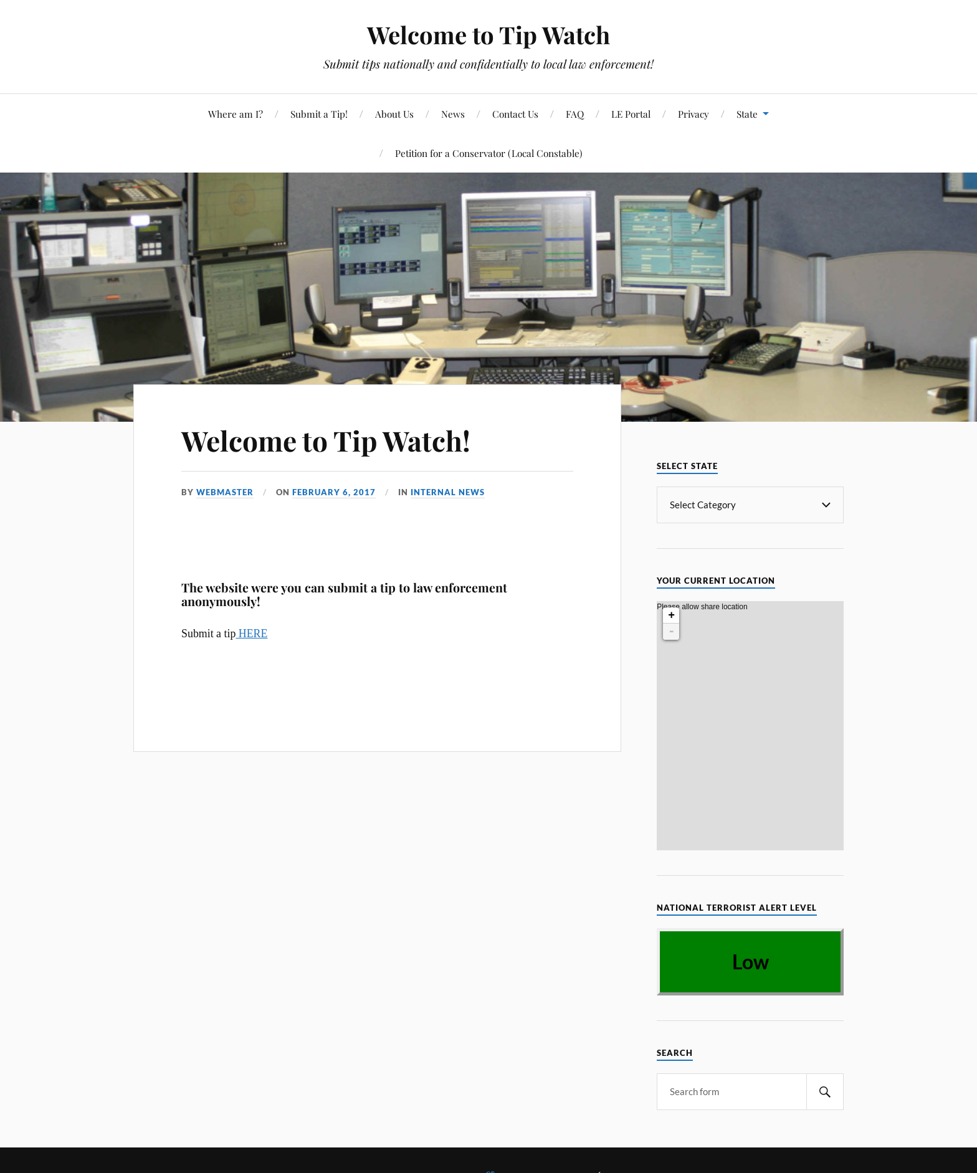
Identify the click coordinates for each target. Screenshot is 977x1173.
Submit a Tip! (319, 113)
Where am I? (235, 113)
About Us (394, 113)
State (747, 113)
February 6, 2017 (334, 492)
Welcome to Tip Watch (488, 34)
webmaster (225, 492)
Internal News (448, 492)
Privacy (693, 113)
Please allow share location (702, 620)
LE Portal (631, 113)
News (453, 113)
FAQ (575, 113)
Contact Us (515, 113)
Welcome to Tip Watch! (325, 440)
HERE (251, 633)
